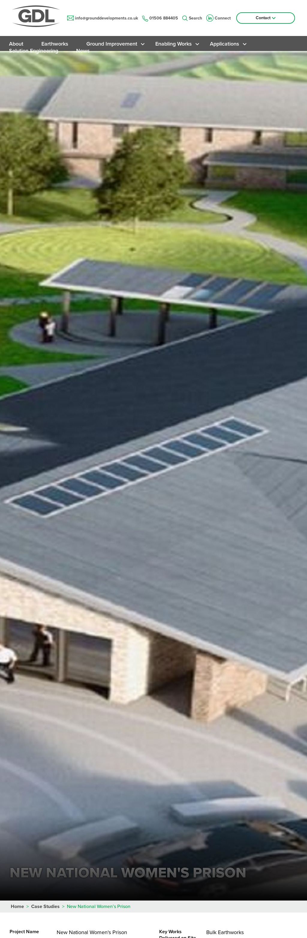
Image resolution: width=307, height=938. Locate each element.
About (16, 43)
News (83, 50)
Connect (218, 18)
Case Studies (45, 907)
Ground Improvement (111, 43)
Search (192, 18)
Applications (224, 43)
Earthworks (54, 43)
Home (17, 907)
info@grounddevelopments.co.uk (102, 18)
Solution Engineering (33, 50)
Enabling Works (173, 43)
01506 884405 (160, 18)
